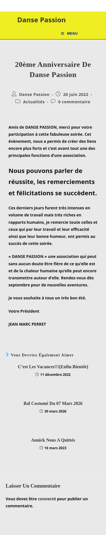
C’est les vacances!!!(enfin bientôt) (53, 366)
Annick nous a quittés (53, 440)
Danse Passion (41, 19)
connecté (47, 498)
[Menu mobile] (69, 34)
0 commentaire (74, 101)
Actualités (34, 101)
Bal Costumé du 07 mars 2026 (52, 403)
